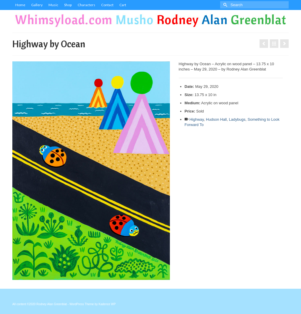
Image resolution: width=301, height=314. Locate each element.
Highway (196, 119)
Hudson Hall (216, 119)
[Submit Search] (224, 5)
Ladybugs (237, 119)
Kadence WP (107, 304)
